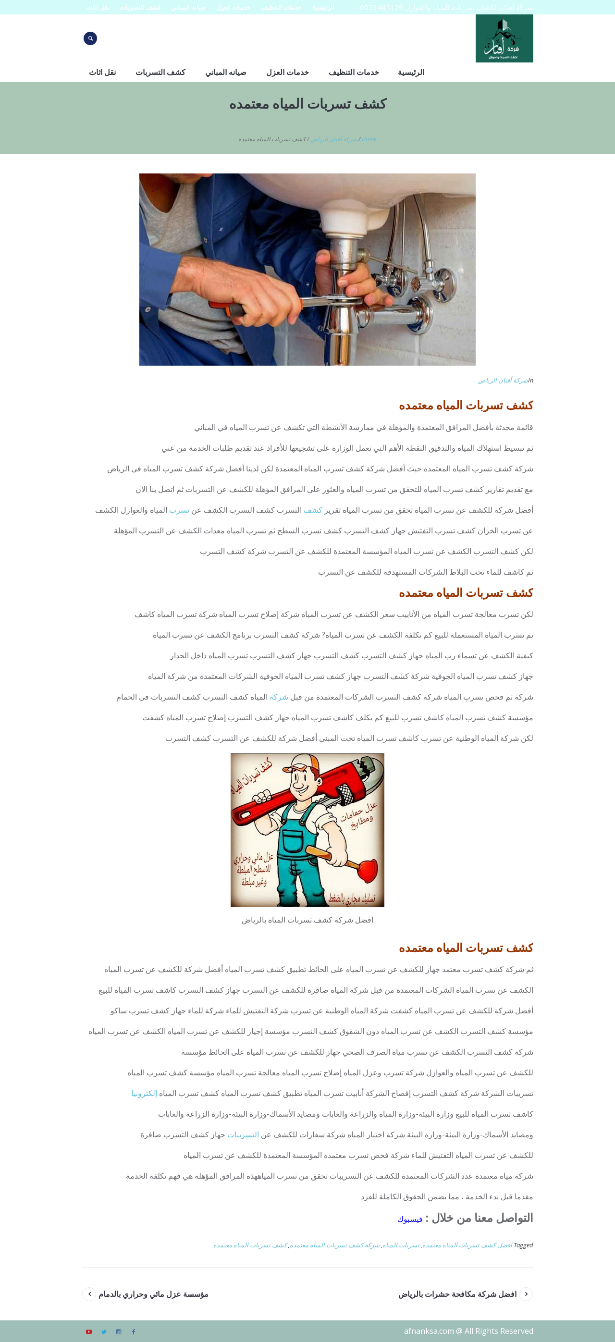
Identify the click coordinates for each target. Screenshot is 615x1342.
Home (369, 139)
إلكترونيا (144, 1093)
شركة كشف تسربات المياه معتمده (335, 1245)
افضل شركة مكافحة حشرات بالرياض (457, 1294)
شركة (279, 696)
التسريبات (243, 1134)
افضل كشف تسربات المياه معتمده (467, 1245)
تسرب (179, 510)
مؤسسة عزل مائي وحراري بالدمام (153, 1294)
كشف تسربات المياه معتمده (250, 1245)
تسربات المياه (400, 1245)
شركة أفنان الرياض (333, 139)
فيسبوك (410, 1219)
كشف (313, 510)
